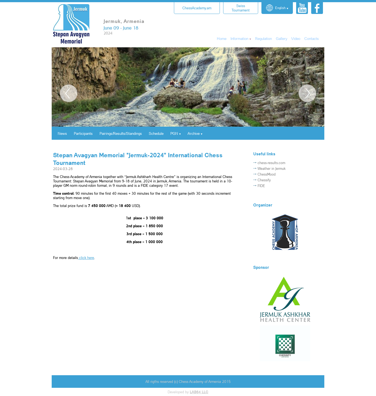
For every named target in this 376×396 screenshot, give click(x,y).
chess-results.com (271, 163)
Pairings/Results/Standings (121, 133)
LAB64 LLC (199, 392)
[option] (188, 107)
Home (221, 38)
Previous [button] (68, 93)
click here (86, 257)
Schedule (156, 133)
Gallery (281, 38)
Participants (83, 133)
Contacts (311, 38)
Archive (194, 133)
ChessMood (267, 174)
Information (239, 38)
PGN (174, 133)
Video (295, 38)
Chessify (264, 180)
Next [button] (307, 93)
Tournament (241, 8)
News (62, 133)
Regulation (263, 38)
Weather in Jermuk (271, 168)
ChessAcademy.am (196, 8)
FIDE (261, 186)
